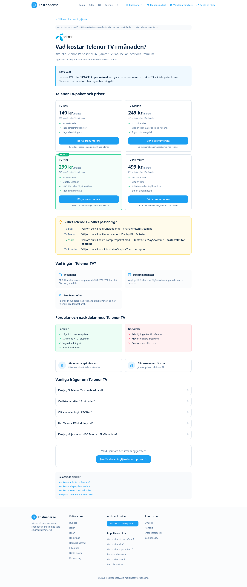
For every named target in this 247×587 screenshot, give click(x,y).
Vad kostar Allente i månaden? (74, 482)
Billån (91, 4)
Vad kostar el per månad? (120, 549)
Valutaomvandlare (181, 4)
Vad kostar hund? (116, 559)
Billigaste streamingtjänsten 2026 (76, 494)
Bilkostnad (74, 537)
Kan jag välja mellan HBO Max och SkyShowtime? (123, 434)
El (117, 4)
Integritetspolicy (153, 532)
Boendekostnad (77, 542)
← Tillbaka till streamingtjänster (71, 19)
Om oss (149, 522)
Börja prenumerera (88, 140)
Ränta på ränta (205, 4)
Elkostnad (74, 547)
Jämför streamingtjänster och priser (123, 459)
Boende (109, 4)
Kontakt (149, 527)
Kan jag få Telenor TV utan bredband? (123, 390)
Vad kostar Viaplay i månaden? (74, 486)
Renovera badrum (116, 554)
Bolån (82, 4)
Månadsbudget (156, 4)
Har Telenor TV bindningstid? (123, 423)
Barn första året (115, 564)
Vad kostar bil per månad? (120, 539)
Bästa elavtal (75, 552)
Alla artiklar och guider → (123, 523)
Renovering (75, 557)
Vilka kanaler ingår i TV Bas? (123, 412)
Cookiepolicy (151, 537)
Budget (73, 522)
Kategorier (134, 4)
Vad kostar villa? (115, 544)
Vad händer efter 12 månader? (123, 401)
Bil (99, 4)
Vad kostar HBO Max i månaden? (75, 490)
